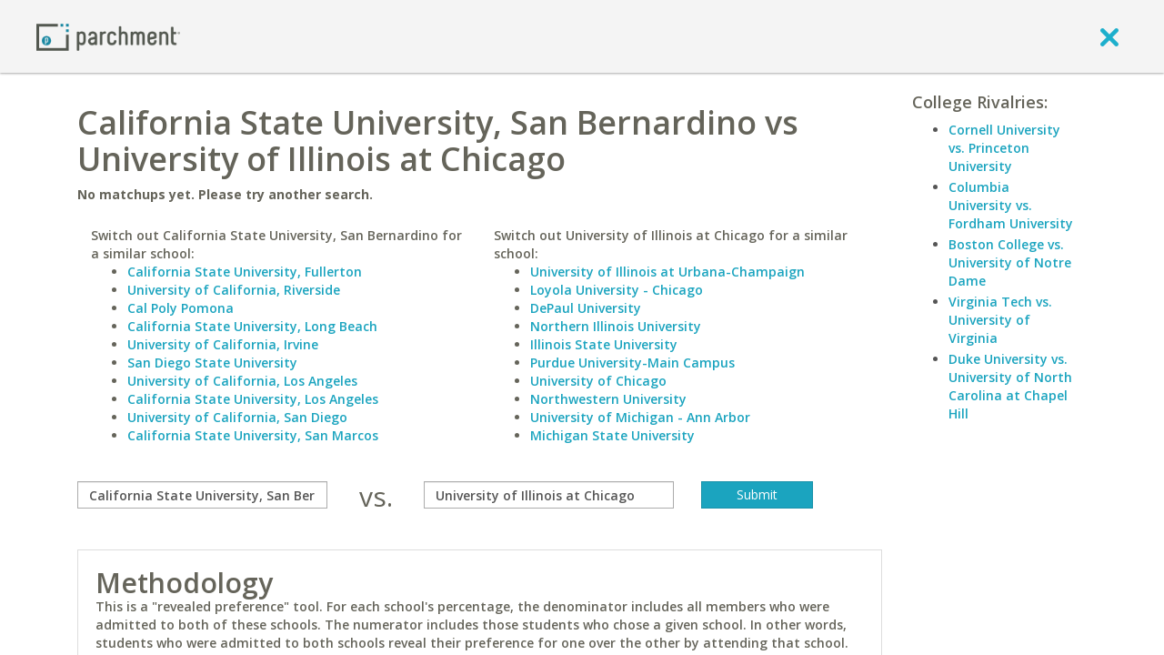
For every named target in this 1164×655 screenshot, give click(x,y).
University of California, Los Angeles (242, 380)
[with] (549, 495)
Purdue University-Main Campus (632, 362)
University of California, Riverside (233, 289)
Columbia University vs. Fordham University (1010, 205)
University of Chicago (598, 380)
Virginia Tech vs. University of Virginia (1000, 320)
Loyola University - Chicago (616, 289)
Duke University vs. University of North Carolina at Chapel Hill (1010, 386)
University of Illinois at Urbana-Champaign (667, 271)
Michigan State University (612, 435)
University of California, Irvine (222, 344)
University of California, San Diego (237, 417)
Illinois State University (603, 344)
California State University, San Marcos (252, 435)
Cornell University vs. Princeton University (1004, 148)
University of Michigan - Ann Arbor (640, 417)
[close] (1109, 36)
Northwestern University (608, 399)
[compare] (202, 495)
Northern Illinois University (615, 326)
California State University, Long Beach (252, 326)
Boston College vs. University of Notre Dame (1009, 262)
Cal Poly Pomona (180, 308)
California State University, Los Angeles (252, 399)
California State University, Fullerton (244, 271)
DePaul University (585, 308)
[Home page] (108, 36)
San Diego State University (212, 362)
